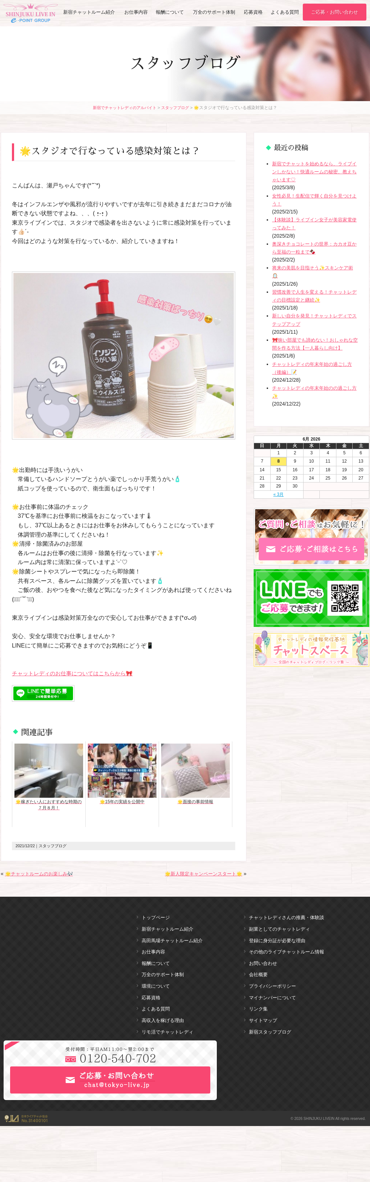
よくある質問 (285, 12)
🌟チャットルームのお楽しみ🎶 (41, 873)
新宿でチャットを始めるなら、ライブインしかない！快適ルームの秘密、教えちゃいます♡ (315, 171)
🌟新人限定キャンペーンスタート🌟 (200, 873)
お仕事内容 (136, 12)
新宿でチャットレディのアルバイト (123, 107)
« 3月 (279, 494)
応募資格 (254, 12)
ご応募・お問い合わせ (334, 12)
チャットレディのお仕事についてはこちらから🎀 (76, 673)
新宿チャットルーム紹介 (89, 12)
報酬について (170, 12)
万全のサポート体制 (214, 12)
